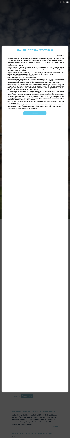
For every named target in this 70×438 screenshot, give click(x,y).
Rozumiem (35, 113)
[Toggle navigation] (67, 2)
